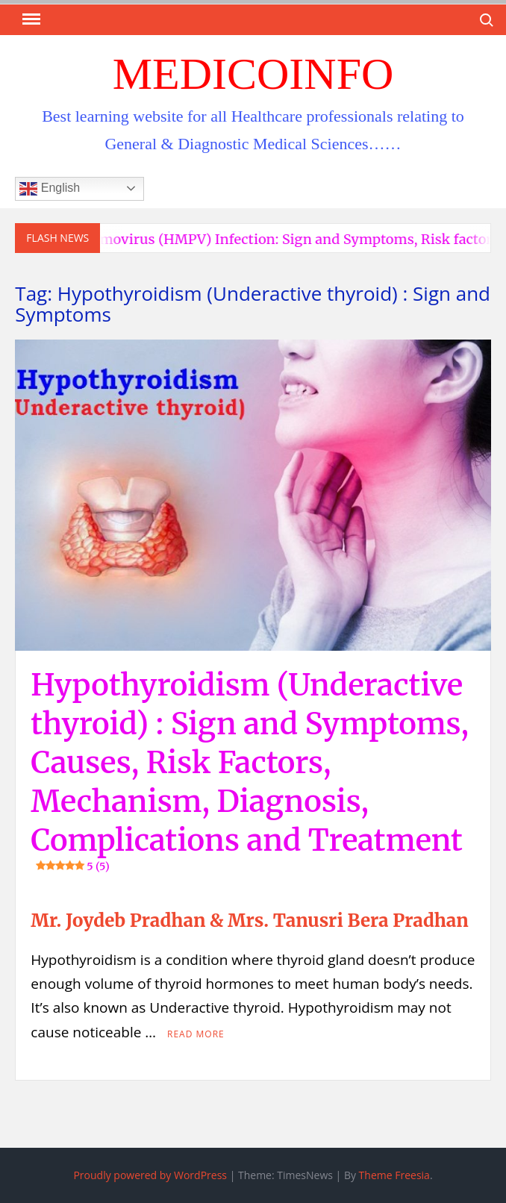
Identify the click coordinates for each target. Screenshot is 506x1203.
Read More (196, 1034)
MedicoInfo (253, 74)
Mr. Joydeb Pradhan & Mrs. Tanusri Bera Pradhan (249, 920)
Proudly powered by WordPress (150, 1175)
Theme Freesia (394, 1175)
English (49, 189)
